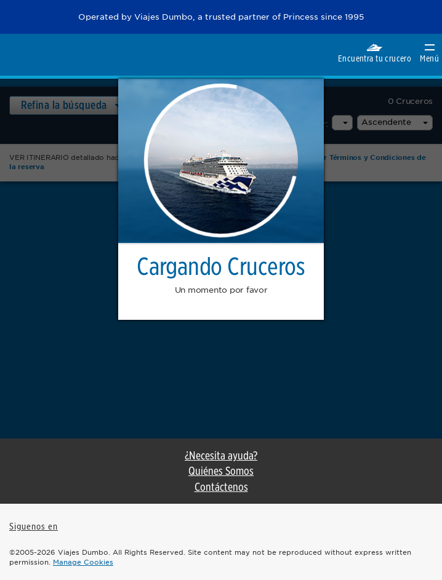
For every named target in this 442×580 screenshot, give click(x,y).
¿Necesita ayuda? (221, 455)
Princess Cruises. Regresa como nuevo (29, 54)
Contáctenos (221, 486)
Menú (429, 53)
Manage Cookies (83, 562)
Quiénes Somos (221, 470)
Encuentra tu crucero (374, 53)
